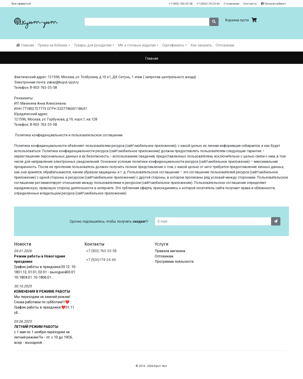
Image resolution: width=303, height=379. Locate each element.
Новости (22, 244)
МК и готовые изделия (137, 45)
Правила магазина (170, 251)
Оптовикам (225, 45)
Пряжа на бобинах (53, 45)
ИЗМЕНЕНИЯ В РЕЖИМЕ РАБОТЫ (42, 291)
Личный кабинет (273, 3)
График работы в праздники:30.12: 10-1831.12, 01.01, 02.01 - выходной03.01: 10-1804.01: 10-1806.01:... (45, 272)
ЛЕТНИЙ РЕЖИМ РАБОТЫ (36, 327)
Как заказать (201, 45)
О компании (231, 3)
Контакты (250, 3)
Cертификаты (173, 45)
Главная (25, 45)
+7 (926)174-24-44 (208, 3)
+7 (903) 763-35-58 (180, 3)
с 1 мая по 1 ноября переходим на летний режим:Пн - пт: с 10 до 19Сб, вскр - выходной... (43, 337)
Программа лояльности (174, 261)
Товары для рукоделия (92, 45)
